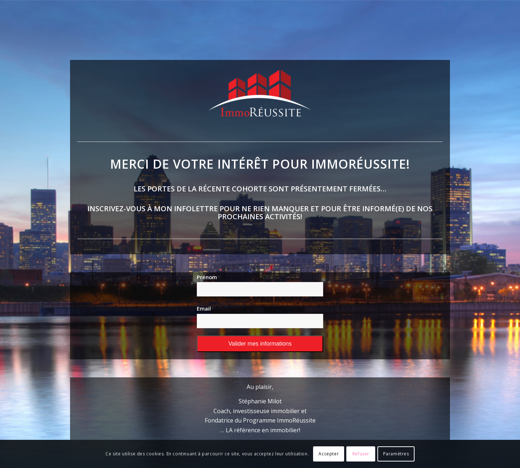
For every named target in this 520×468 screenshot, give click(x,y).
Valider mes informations (260, 344)
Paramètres (396, 454)
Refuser (360, 454)
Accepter (328, 454)
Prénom (208, 277)
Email (205, 308)
